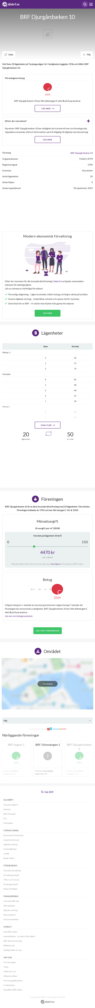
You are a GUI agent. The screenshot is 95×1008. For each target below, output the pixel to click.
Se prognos (56, 564)
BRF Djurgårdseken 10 (81, 153)
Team (5, 967)
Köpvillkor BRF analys (12, 989)
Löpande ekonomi (11, 840)
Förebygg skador (10, 884)
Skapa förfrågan (10, 889)
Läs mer (47, 108)
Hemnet (7, 809)
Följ (86, 54)
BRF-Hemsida (9, 814)
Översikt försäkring (12, 870)
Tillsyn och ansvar (11, 879)
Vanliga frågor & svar (12, 950)
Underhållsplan (10, 849)
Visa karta (48, 683)
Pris (5, 818)
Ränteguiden (9, 905)
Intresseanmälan (10, 919)
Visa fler (47, 425)
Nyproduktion (9, 915)
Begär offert (8, 858)
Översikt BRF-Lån (11, 901)
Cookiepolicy (9, 985)
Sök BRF (47, 792)
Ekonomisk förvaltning (13, 835)
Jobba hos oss (9, 971)
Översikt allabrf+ (10, 805)
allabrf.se (57, 281)
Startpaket (8, 823)
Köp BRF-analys (10, 932)
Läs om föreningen (47, 630)
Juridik (6, 853)
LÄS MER (47, 139)
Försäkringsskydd (11, 875)
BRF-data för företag (12, 941)
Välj (5, 720)
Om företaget (9, 962)
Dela (9, 54)
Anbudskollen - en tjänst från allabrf (19, 936)
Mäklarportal (9, 945)
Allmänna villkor (10, 976)
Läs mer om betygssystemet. (19, 616)
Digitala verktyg (10, 844)
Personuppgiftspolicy (13, 980)
